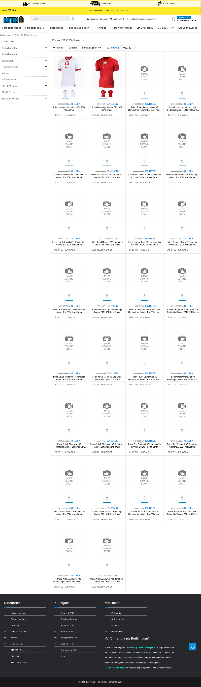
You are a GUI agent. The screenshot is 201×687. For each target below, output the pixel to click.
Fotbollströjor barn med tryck (109, 682)
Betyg (73, 48)
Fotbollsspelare (34, 28)
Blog (63, 656)
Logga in (104, 19)
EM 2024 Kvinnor (188, 28)
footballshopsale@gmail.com (141, 19)
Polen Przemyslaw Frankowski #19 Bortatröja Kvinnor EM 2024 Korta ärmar (182, 312)
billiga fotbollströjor (142, 648)
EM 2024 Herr (166, 28)
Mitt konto (116, 613)
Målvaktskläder (123, 28)
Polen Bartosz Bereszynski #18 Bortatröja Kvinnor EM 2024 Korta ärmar (182, 514)
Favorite (58, 48)
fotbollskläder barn (114, 668)
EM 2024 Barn (145, 28)
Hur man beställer (70, 650)
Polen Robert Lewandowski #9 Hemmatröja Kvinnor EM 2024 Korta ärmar (144, 110)
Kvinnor (101, 28)
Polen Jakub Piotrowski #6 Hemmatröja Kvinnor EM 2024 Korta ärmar (69, 447)
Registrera (92, 19)
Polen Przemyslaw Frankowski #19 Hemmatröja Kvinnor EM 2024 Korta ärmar (144, 312)
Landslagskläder (79, 28)
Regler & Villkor (69, 613)
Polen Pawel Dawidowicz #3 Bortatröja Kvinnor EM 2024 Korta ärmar (182, 379)
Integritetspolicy (69, 638)
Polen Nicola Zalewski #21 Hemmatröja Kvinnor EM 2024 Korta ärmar (69, 582)
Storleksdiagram (69, 619)
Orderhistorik (117, 619)
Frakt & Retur (67, 644)
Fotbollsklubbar (11, 28)
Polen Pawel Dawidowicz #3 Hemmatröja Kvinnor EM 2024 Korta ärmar (144, 379)
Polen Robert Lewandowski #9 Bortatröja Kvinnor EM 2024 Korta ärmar (182, 110)
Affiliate (115, 625)
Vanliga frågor (68, 625)
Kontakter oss (68, 631)
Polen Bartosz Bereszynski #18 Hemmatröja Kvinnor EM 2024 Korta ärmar (144, 514)
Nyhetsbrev (116, 631)
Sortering (113, 48)
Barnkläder (56, 28)
